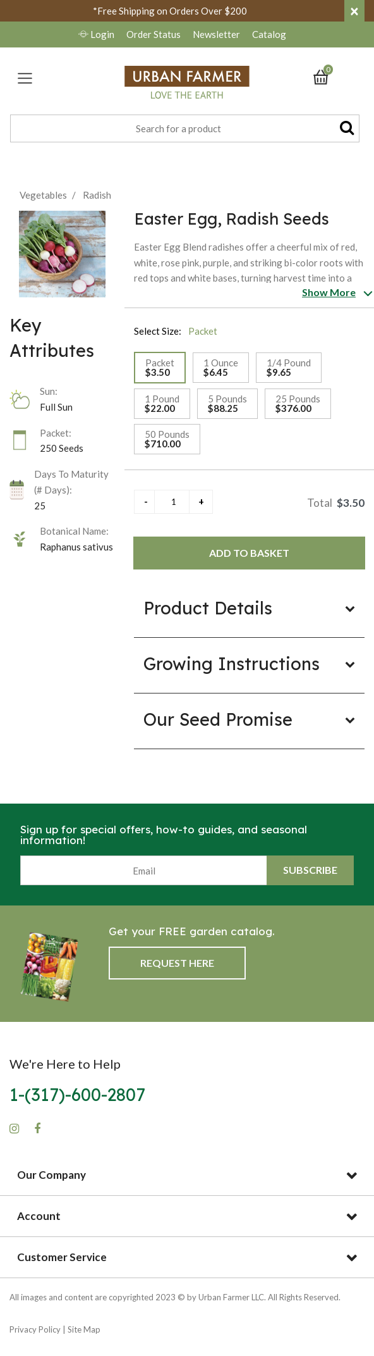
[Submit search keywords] (347, 127)
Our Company (51, 1174)
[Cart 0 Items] (326, 76)
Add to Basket (249, 553)
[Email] (143, 870)
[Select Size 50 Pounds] (167, 439)
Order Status (153, 34)
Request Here (177, 963)
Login (97, 34)
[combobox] (184, 128)
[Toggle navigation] (24, 78)
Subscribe (310, 870)
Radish (97, 195)
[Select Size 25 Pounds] (298, 404)
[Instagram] (14, 1129)
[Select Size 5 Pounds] (227, 404)
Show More (329, 292)
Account (39, 1215)
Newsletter (217, 34)
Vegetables (43, 195)
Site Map (84, 1329)
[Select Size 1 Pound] (162, 404)
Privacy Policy (35, 1329)
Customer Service (62, 1257)
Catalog (269, 34)
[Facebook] (37, 1129)
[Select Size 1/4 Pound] (289, 367)
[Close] (354, 11)
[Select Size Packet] (160, 367)
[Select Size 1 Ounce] (221, 367)
